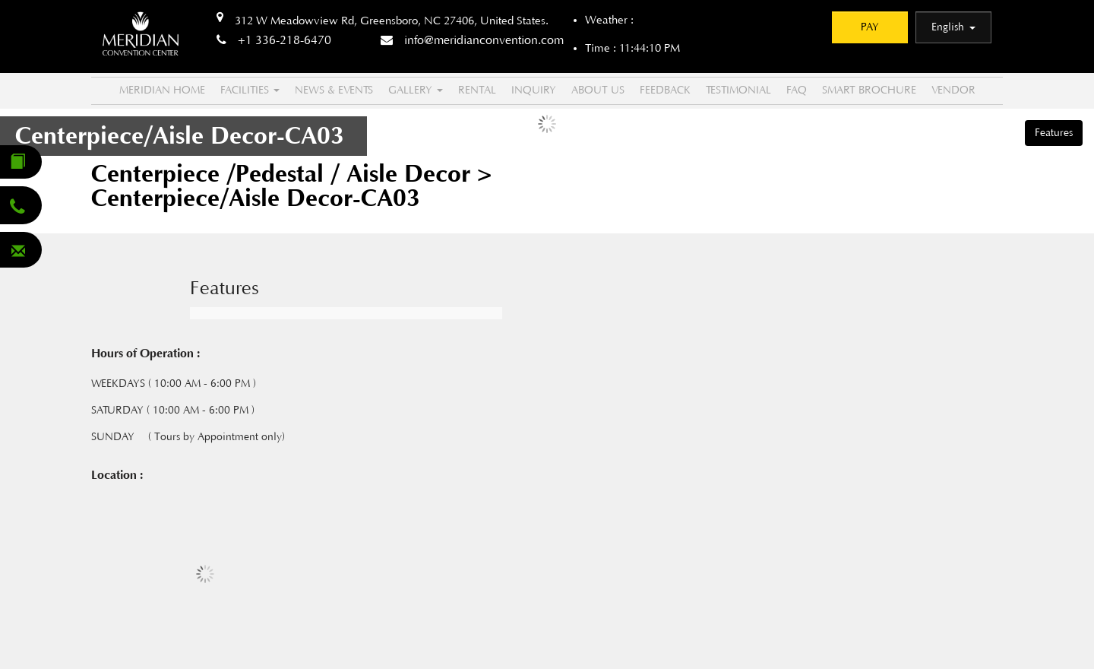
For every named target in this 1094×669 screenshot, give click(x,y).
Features (1054, 133)
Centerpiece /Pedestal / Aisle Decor (284, 174)
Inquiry (533, 90)
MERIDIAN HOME (162, 90)
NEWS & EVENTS (334, 90)
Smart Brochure (869, 90)
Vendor (953, 90)
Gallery (415, 90)
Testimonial (738, 90)
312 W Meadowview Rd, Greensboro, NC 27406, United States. (392, 20)
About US (597, 90)
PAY (870, 27)
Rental (477, 90)
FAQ (796, 90)
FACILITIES (250, 90)
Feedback (665, 90)
